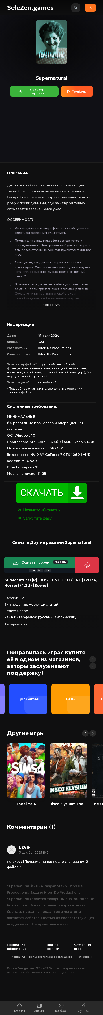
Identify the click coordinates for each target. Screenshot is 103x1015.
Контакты (18, 956)
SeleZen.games (30, 8)
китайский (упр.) (72, 372)
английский (65, 364)
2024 (38, 886)
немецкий (60, 368)
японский (14, 372)
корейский (32, 372)
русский (48, 364)
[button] (92, 659)
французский (17, 368)
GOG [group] (70, 699)
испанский (77, 368)
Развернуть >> (15, 624)
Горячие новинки (52, 947)
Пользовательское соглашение (50, 956)
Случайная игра (82, 947)
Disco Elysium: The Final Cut (69, 804)
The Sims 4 (26, 804)
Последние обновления (16, 947)
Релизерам (84, 956)
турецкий (39, 376)
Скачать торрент (40, 562)
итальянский (39, 368)
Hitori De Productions (54, 348)
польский (50, 372)
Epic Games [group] (28, 699)
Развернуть (51, 305)
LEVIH (25, 847)
